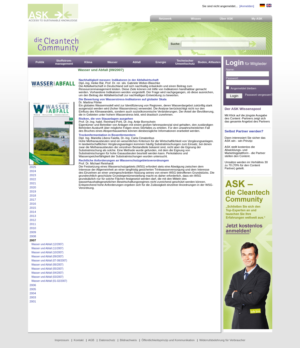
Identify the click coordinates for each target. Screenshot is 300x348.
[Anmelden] (246, 6)
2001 (33, 301)
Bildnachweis (128, 340)
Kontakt (79, 340)
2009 (33, 232)
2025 (33, 167)
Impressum (62, 340)
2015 (33, 207)
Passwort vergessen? (259, 94)
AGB (91, 340)
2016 (33, 203)
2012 (33, 219)
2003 (33, 297)
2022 (33, 179)
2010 (33, 228)
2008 (33, 236)
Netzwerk (165, 18)
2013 (33, 215)
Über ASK (226, 18)
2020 (33, 187)
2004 (33, 293)
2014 (33, 211)
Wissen (196, 18)
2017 (33, 199)
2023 (33, 175)
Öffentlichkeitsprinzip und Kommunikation (168, 340)
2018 (33, 195)
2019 (33, 191)
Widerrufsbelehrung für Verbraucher (222, 340)
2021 (33, 183)
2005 (33, 289)
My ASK (257, 18)
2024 (33, 171)
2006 (33, 285)
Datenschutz (107, 340)
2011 (33, 224)
